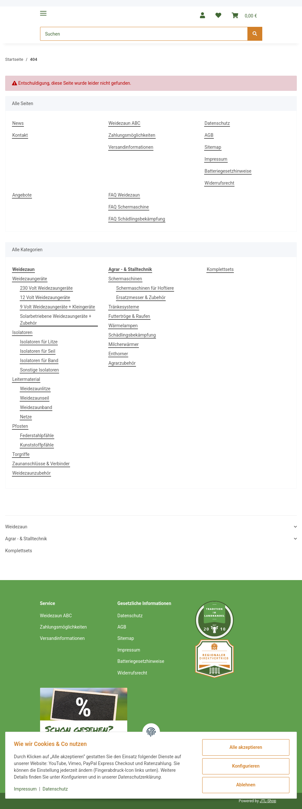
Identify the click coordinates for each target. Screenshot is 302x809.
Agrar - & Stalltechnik (26, 538)
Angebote (22, 195)
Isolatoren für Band (39, 360)
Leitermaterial (26, 379)
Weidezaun (16, 526)
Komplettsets (220, 269)
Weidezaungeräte (29, 278)
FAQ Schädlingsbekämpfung (137, 218)
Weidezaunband (36, 407)
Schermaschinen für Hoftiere (145, 288)
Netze (26, 416)
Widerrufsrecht (219, 183)
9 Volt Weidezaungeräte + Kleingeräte (57, 306)
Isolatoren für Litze (38, 341)
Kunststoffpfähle (37, 445)
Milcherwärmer (124, 344)
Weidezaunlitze (35, 388)
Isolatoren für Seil (37, 351)
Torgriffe (20, 454)
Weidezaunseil (34, 398)
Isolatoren (22, 332)
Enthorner (118, 353)
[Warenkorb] (244, 15)
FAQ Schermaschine (129, 207)
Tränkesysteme (124, 306)
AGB (208, 135)
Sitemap (212, 147)
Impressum (215, 159)
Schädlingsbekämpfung (132, 335)
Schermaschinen (125, 278)
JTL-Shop (268, 801)
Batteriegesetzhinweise (227, 171)
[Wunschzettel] (218, 15)
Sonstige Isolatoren (39, 369)
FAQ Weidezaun (124, 195)
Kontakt (20, 135)
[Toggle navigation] (43, 10)
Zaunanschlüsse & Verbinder (41, 463)
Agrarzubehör (122, 363)
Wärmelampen (123, 325)
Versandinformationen (131, 147)
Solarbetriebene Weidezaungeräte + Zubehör (55, 320)
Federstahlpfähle (37, 435)
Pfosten (20, 426)
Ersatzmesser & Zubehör (141, 297)
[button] (202, 15)
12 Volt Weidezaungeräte (45, 297)
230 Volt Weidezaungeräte (46, 288)
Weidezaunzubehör (31, 473)
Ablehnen (243, 784)
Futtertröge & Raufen (129, 316)
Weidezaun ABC (125, 123)
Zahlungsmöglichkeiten (132, 135)
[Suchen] (144, 34)
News (18, 123)
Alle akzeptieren (243, 747)
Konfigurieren (243, 766)
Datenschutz (217, 123)
